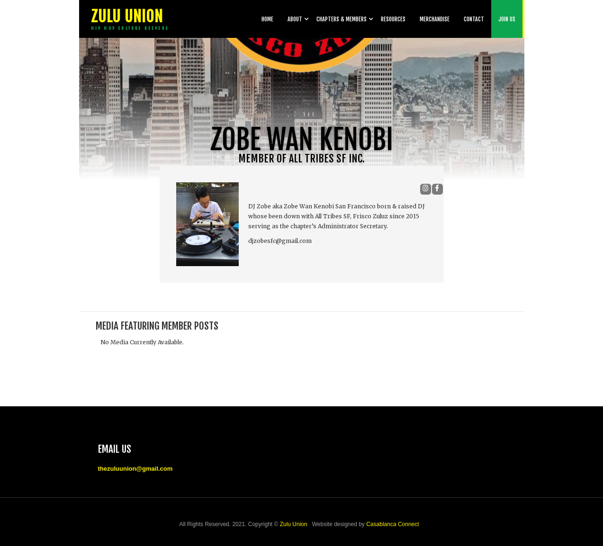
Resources (393, 19)
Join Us (506, 19)
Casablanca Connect (392, 524)
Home (267, 19)
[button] (294, 19)
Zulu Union (293, 524)
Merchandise (435, 19)
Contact (474, 19)
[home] (129, 19)
